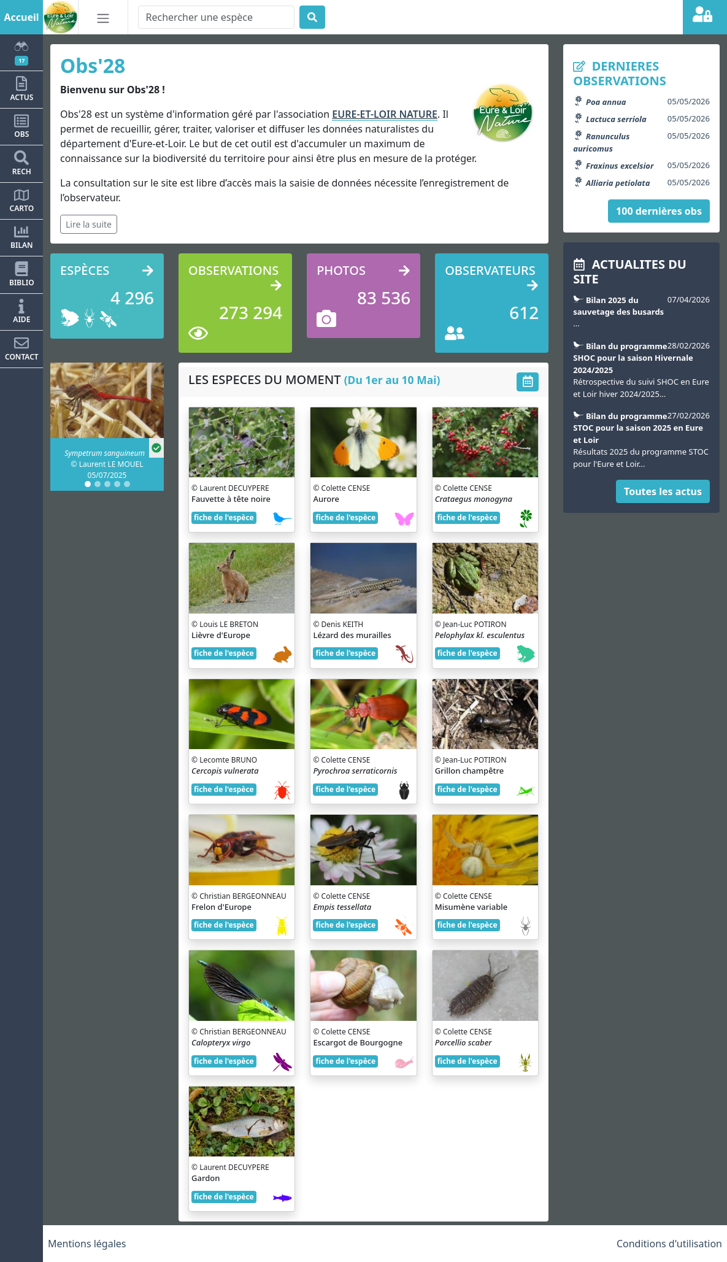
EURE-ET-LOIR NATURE (384, 114)
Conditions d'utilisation (669, 1243)
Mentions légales (87, 1243)
